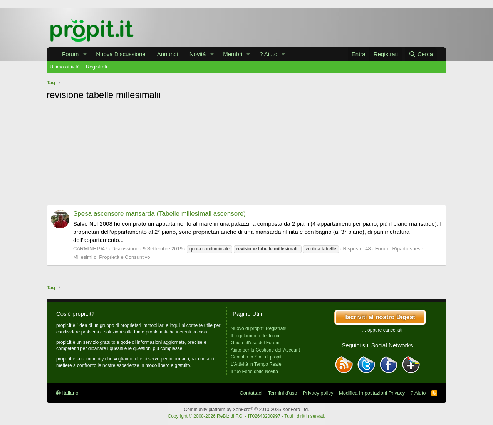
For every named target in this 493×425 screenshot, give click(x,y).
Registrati (96, 67)
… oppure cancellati (382, 330)
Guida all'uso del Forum (255, 342)
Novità (197, 54)
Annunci (167, 54)
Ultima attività (65, 67)
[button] (84, 54)
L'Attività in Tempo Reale (256, 364)
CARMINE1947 (90, 249)
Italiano (67, 393)
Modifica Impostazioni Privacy (372, 393)
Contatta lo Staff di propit (256, 357)
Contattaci (251, 393)
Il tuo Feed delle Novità (254, 371)
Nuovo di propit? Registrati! (259, 328)
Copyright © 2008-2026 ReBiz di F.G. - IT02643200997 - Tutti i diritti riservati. (246, 416)
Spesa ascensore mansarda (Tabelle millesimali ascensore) (159, 213)
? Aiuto (268, 54)
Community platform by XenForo (246, 409)
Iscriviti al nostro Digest (380, 317)
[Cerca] (421, 54)
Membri (232, 54)
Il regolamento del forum (255, 335)
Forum (70, 54)
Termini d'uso (282, 393)
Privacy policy (318, 393)
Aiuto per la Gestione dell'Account (265, 350)
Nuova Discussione (120, 54)
